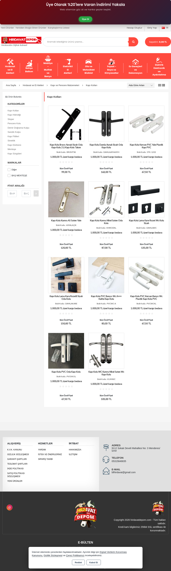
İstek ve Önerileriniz (50, 454)
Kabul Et (93, 562)
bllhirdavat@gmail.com (124, 472)
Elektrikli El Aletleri (68, 66)
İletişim (73, 454)
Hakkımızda (75, 450)
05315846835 (119, 461)
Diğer (12, 169)
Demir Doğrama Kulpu (18, 128)
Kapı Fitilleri (13, 136)
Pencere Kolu (14, 123)
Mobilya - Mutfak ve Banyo (47, 66)
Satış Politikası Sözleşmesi (15, 475)
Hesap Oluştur (134, 27)
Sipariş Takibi (45, 459)
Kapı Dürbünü (14, 145)
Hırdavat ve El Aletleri (10, 66)
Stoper (11, 119)
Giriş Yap (152, 27)
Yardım (42, 450)
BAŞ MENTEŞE (17, 175)
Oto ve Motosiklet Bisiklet (89, 66)
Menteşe (12, 149)
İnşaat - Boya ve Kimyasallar (112, 66)
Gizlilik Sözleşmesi (18, 454)
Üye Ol (85, 19)
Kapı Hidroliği (14, 115)
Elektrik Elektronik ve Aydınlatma (159, 66)
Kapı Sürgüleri (14, 153)
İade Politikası (15, 468)
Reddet (78, 562)
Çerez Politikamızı (75, 555)
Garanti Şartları (17, 459)
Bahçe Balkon (29, 66)
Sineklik (11, 140)
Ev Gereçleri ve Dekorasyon (135, 66)
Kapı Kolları (13, 110)
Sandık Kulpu (14, 132)
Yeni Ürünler (14, 481)
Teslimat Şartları (17, 464)
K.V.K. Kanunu (14, 450)
